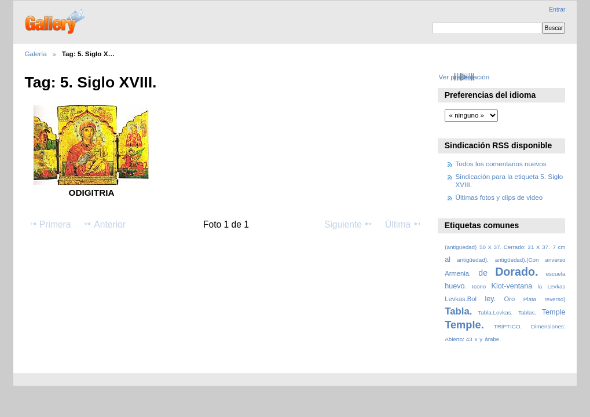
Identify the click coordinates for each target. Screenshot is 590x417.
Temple (554, 312)
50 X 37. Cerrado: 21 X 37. (514, 247)
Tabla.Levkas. (495, 312)
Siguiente (348, 224)
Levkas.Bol (461, 298)
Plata (529, 299)
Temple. (464, 325)
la (540, 286)
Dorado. (516, 271)
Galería (36, 53)
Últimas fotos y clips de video (499, 197)
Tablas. (527, 312)
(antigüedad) (461, 247)
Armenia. (458, 273)
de (483, 272)
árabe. (493, 339)
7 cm (558, 247)
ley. (490, 299)
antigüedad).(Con (517, 260)
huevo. (456, 286)
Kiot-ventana (511, 286)
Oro (509, 298)
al (447, 259)
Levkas (556, 286)
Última (403, 224)
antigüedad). (473, 260)
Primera (49, 224)
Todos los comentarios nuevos (501, 163)
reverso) (554, 299)
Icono (479, 286)
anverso (555, 260)
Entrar (557, 9)
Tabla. (458, 311)
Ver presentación (463, 77)
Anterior (104, 224)
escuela (556, 273)
